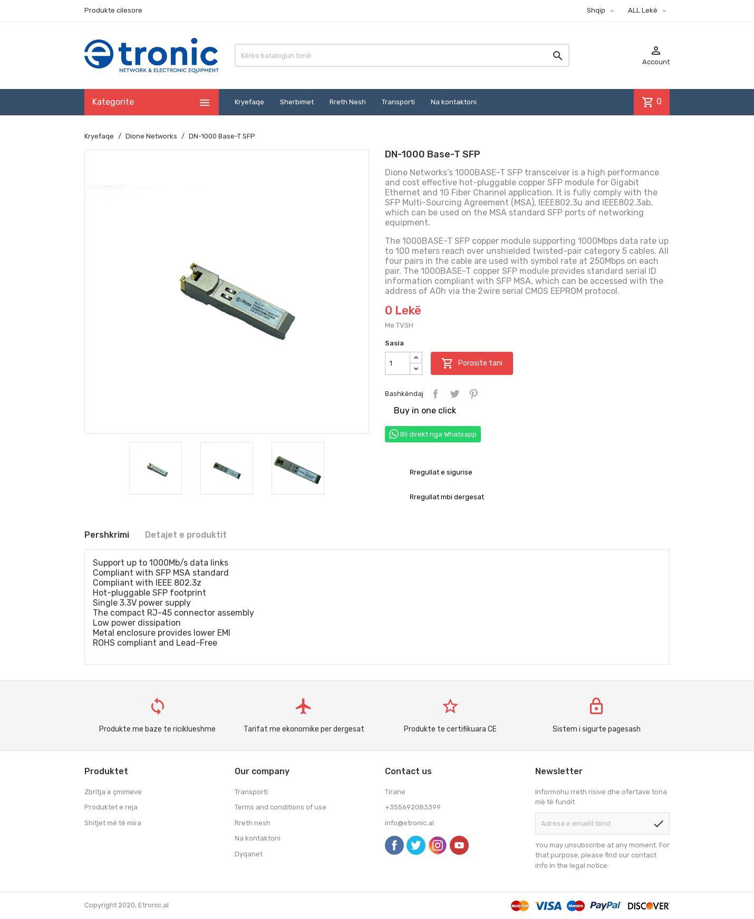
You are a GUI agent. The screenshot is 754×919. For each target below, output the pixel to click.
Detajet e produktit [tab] (186, 535)
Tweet (454, 394)
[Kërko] (402, 55)
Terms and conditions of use (280, 807)
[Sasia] (397, 363)
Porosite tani (471, 363)
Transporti (398, 102)
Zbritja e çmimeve (113, 792)
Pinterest (473, 394)
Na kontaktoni (454, 102)
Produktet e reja (111, 807)
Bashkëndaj (435, 394)
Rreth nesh (252, 823)
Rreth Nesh (348, 102)
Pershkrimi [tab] (106, 535)
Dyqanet (249, 854)
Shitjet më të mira (112, 823)
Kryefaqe (249, 102)
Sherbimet (297, 102)
